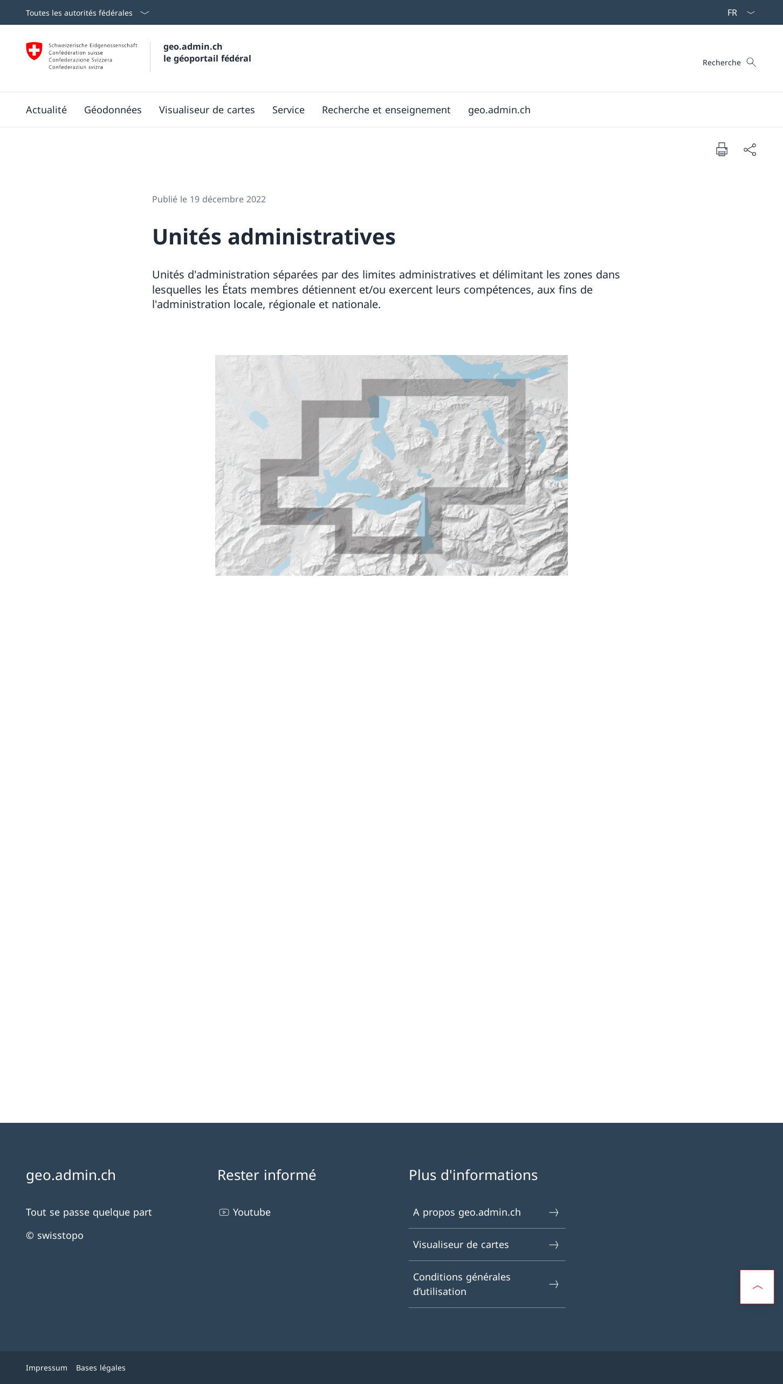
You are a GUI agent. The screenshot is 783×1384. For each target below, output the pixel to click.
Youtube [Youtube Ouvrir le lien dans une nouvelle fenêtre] (244, 1212)
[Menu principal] (382, 109)
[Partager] (750, 149)
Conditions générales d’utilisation (486, 1284)
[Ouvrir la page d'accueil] (138, 58)
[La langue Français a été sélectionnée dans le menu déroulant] (737, 12)
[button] (46, 109)
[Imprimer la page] (722, 149)
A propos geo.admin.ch (486, 1212)
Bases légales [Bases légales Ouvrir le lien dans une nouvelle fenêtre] (101, 1367)
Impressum (46, 1367)
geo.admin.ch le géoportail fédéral (207, 52)
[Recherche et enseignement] (386, 109)
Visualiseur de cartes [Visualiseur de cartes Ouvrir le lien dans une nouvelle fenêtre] (486, 1244)
